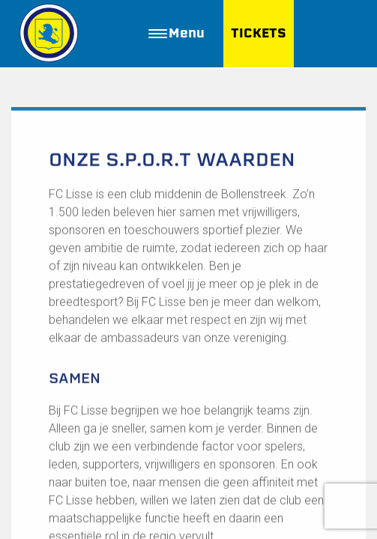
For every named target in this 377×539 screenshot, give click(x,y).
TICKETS (258, 33)
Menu (176, 33)
